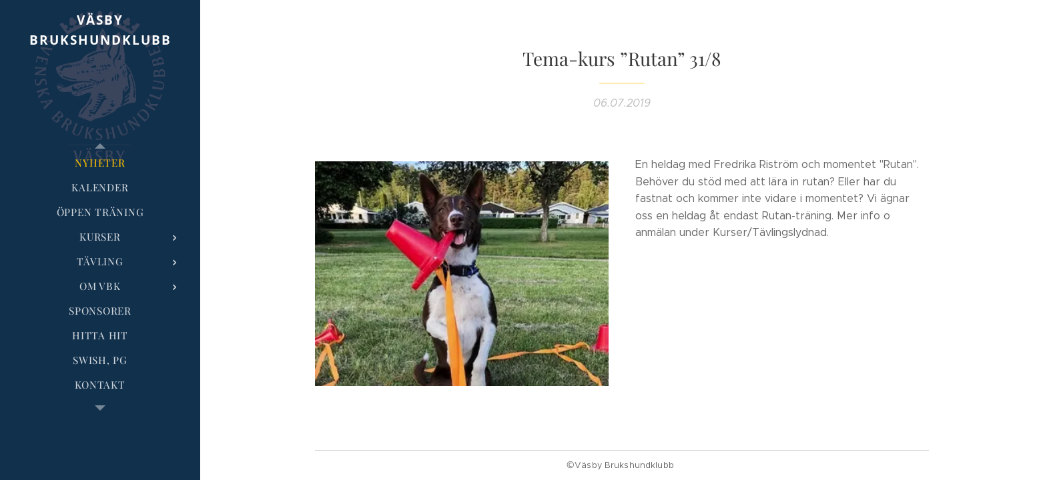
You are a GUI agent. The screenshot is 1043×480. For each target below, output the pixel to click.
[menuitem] (100, 163)
